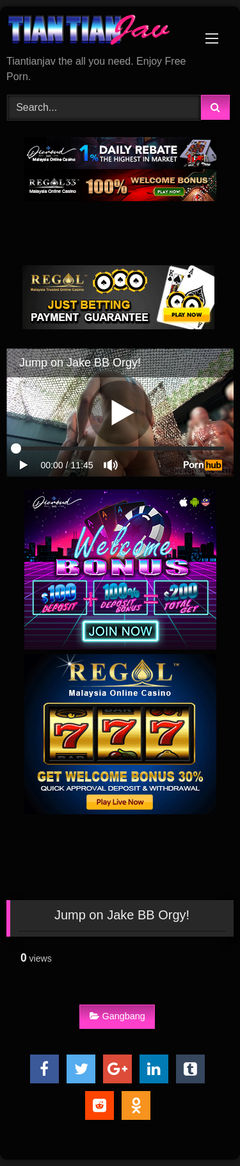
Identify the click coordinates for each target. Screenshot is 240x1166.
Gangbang (117, 1016)
